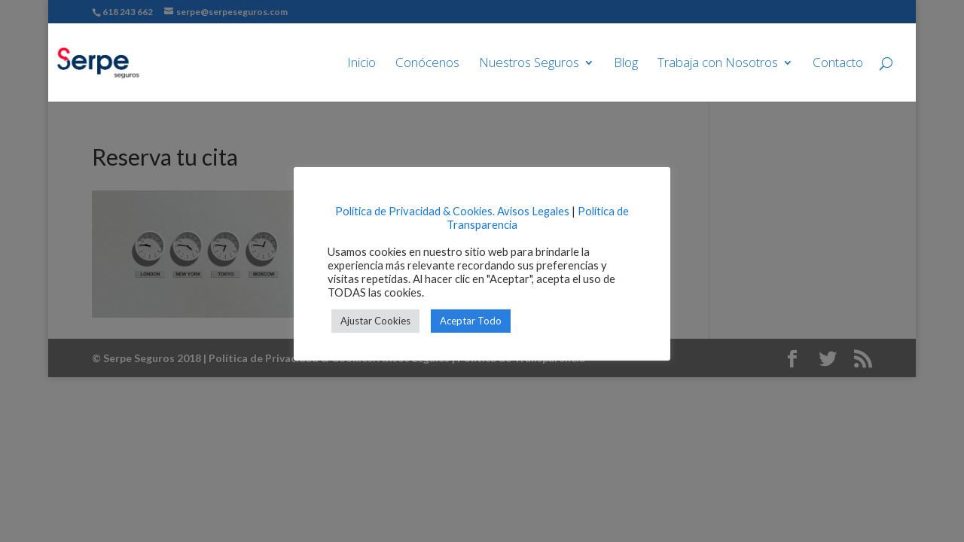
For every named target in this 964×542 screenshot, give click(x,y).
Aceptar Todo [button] (471, 321)
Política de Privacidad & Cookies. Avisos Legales (452, 211)
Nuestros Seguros (529, 64)
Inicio (361, 64)
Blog (626, 64)
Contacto (838, 64)
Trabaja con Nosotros (717, 64)
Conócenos (427, 64)
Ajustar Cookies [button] (375, 321)
